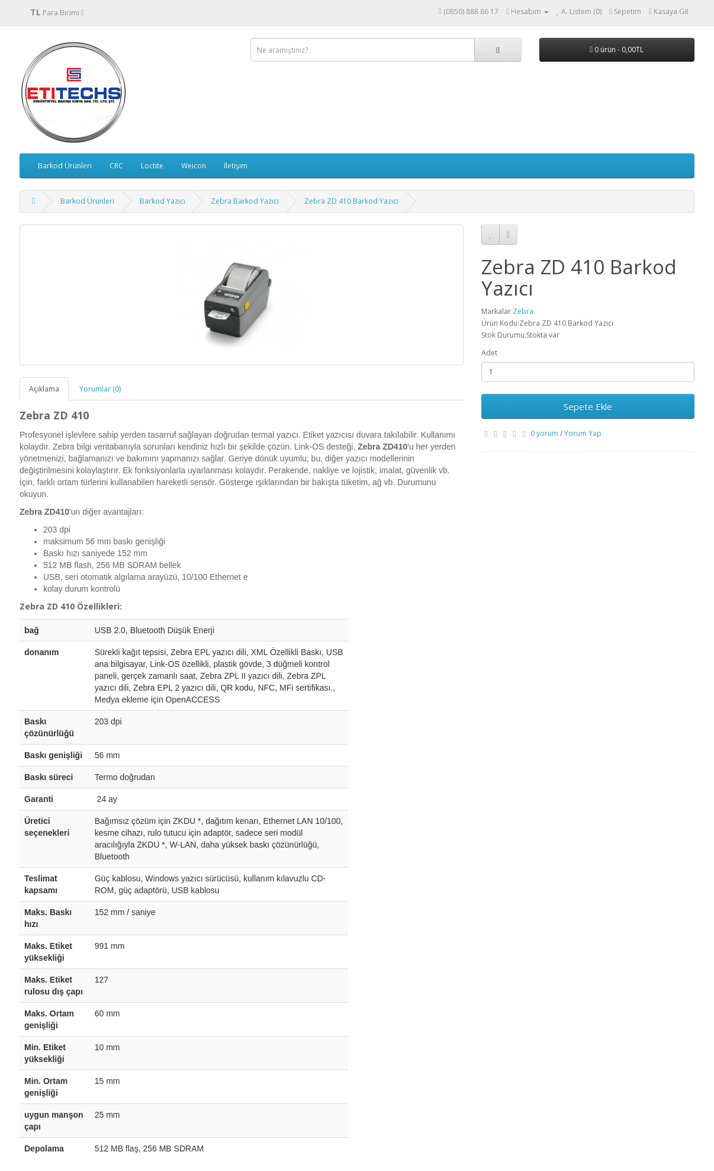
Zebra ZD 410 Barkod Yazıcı (351, 201)
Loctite (152, 166)
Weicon (193, 166)
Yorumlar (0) (100, 389)
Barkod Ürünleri (65, 166)
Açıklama (44, 389)
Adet (489, 353)
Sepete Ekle (588, 406)
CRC (116, 166)
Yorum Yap (583, 433)
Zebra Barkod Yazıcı (245, 201)
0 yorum (544, 433)
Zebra (523, 311)
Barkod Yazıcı (162, 201)
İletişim (235, 166)
